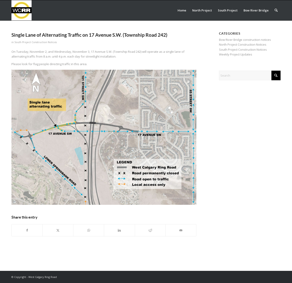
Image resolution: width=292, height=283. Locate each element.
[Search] (276, 10)
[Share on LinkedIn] (119, 230)
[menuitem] (182, 10)
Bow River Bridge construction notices (245, 40)
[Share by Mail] (181, 230)
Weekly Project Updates (235, 54)
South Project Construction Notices (35, 42)
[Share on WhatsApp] (88, 230)
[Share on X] (58, 230)
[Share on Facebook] (27, 230)
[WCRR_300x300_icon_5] (21, 10)
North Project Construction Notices (242, 44)
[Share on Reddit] (150, 230)
